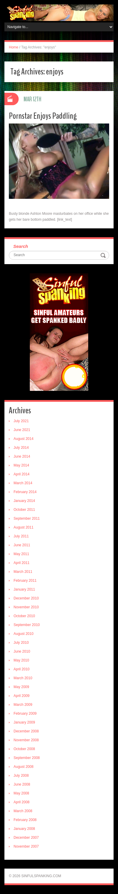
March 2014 (23, 483)
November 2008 (26, 740)
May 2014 (21, 465)
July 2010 (21, 643)
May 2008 (21, 793)
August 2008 (23, 767)
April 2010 (22, 669)
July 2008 (21, 775)
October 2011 (24, 510)
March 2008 (23, 811)
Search (20, 246)
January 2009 (24, 722)
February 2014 (25, 492)
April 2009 (22, 696)
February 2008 (25, 820)
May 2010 (21, 660)
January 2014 (24, 501)
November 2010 (26, 607)
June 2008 (22, 784)
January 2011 (24, 589)
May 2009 (21, 687)
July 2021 (21, 421)
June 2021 (22, 430)
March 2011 (23, 572)
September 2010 (27, 625)
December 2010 (26, 598)
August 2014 (23, 439)
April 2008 (22, 802)
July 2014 (21, 448)
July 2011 (21, 536)
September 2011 (27, 518)
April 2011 (22, 563)
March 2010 (23, 678)
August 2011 (23, 527)
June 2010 (22, 651)
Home (13, 47)
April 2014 (22, 474)
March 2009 (23, 705)
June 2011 (22, 545)
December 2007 (26, 838)
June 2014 (22, 456)
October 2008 (24, 749)
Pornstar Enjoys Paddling (43, 116)
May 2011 (21, 554)
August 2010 (23, 634)
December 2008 (26, 731)
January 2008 (24, 829)
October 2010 (24, 616)
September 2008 (27, 758)
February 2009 (25, 713)
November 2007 (26, 846)
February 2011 (25, 580)
